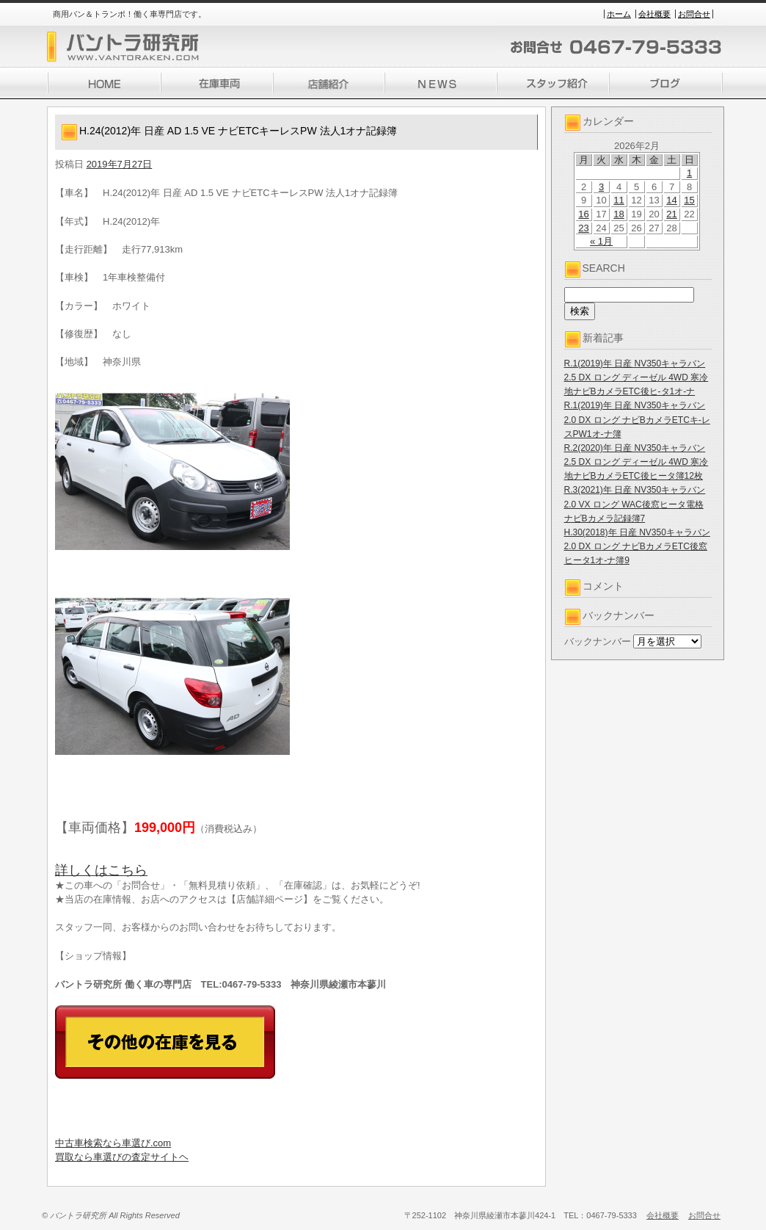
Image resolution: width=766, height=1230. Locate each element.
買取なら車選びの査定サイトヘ (122, 1156)
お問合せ (694, 14)
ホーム (619, 14)
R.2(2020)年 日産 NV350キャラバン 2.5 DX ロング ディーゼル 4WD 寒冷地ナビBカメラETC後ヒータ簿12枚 (636, 462)
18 (618, 214)
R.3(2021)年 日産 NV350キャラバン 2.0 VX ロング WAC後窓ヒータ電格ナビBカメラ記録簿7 (635, 504)
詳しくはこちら (101, 870)
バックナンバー (597, 641)
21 (671, 214)
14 (671, 200)
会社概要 (654, 14)
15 (689, 200)
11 (618, 200)
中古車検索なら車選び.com (113, 1142)
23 (583, 228)
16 (583, 214)
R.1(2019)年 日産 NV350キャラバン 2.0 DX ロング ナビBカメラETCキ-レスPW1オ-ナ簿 (637, 419)
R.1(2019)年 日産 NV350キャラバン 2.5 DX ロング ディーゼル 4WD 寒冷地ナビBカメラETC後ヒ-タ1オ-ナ (636, 377)
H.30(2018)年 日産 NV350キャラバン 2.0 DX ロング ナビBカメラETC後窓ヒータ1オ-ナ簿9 (637, 546)
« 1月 (601, 241)
